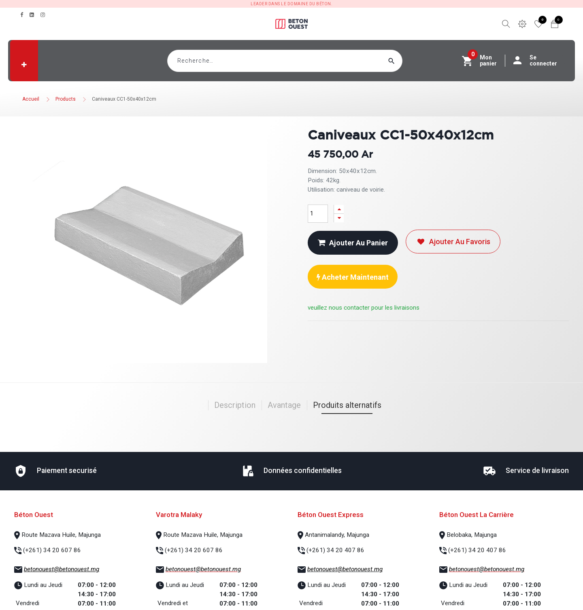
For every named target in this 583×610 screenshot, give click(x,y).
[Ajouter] (339, 209)
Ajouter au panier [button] (353, 243)
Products (65, 99)
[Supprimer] (339, 218)
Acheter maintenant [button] (353, 277)
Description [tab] (234, 405)
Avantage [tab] (284, 405)
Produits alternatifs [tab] (347, 405)
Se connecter (539, 61)
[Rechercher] (407, 61)
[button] (24, 64)
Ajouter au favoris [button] (453, 241)
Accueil (30, 99)
